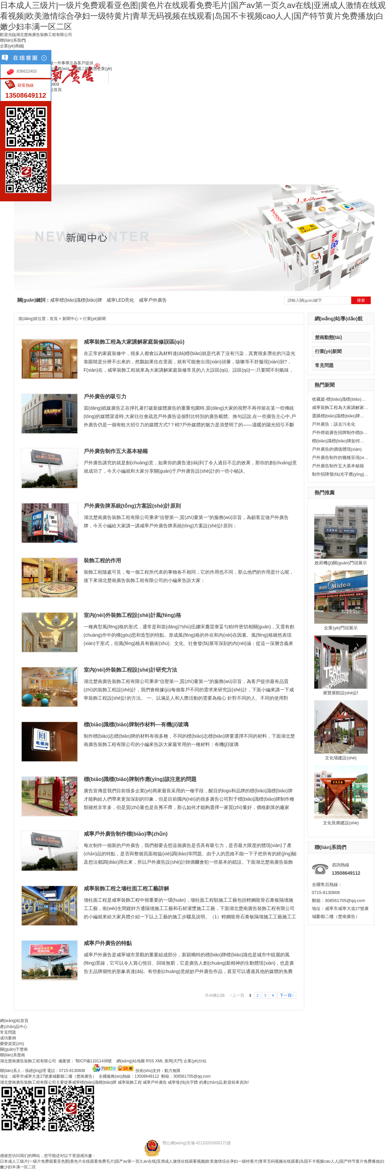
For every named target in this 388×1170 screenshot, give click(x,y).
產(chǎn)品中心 (13, 1026)
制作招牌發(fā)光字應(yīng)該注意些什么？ (340, 474)
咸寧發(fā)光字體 (183, 1082)
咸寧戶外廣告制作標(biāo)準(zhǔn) (126, 834)
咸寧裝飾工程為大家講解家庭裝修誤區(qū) (340, 407)
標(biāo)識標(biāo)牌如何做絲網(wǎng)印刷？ (340, 440)
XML (159, 1061)
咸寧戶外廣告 (153, 300)
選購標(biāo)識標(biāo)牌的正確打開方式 (340, 415)
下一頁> (287, 995)
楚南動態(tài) (328, 337)
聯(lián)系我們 (12, 40)
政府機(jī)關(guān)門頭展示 (341, 562)
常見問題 (324, 365)
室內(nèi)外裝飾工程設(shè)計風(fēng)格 (132, 615)
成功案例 (8, 1038)
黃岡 (168, 1061)
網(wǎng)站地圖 (129, 1061)
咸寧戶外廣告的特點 (108, 943)
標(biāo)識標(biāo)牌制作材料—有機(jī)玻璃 (136, 724)
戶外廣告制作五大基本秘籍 (338, 465)
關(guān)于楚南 (14, 1049)
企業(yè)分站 (195, 1061)
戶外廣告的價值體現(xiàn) (337, 449)
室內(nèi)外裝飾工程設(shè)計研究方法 (130, 670)
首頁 (54, 318)
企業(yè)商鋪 (11, 46)
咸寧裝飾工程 (130, 1082)
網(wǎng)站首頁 (14, 1020)
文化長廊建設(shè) (341, 822)
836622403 (27, 71)
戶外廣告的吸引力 (105, 396)
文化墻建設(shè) (341, 757)
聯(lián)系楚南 (12, 1055)
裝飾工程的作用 (102, 560)
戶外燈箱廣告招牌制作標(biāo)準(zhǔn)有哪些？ (340, 432)
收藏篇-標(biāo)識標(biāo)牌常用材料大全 (340, 399)
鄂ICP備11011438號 (94, 1061)
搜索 (361, 300)
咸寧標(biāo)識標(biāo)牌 (76, 300)
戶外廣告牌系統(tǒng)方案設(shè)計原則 (132, 506)
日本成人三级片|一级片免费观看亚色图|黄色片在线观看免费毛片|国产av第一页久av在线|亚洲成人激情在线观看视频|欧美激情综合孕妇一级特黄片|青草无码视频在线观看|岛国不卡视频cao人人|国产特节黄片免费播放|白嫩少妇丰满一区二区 (193, 16)
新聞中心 (70, 318)
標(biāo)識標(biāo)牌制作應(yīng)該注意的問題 (140, 779)
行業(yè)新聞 (328, 351)
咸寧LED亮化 (120, 300)
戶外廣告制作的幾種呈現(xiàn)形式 (340, 457)
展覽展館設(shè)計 (341, 692)
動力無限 (172, 1070)
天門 (177, 1061)
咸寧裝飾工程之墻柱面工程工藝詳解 (126, 888)
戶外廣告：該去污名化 (333, 424)
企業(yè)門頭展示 (340, 627)
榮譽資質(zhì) (12, 1043)
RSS (150, 1061)
